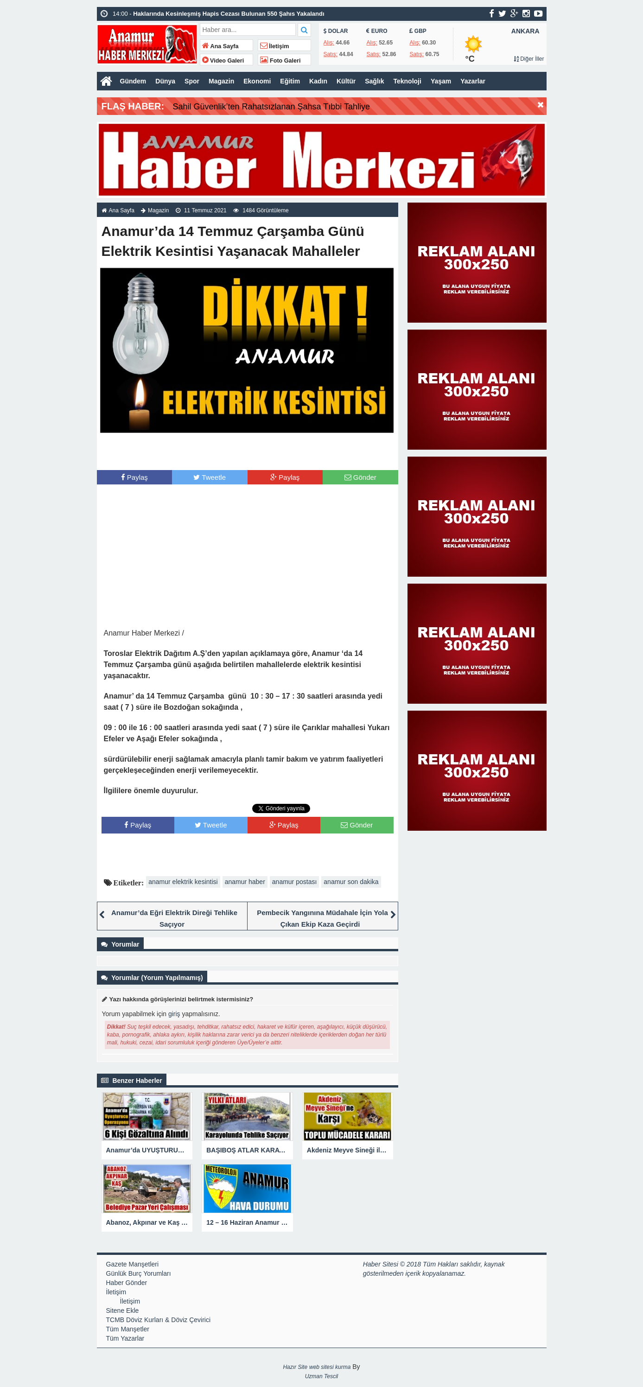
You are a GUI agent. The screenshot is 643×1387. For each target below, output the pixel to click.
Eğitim (290, 81)
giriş (174, 1014)
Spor (192, 81)
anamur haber (245, 881)
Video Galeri (223, 60)
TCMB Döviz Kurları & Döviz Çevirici (158, 1319)
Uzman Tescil (321, 1376)
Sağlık (374, 81)
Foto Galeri (280, 60)
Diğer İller (529, 59)
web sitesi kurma (329, 1367)
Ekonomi (257, 81)
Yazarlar (472, 81)
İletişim (274, 46)
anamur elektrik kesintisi (182, 881)
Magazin (221, 81)
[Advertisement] (247, 451)
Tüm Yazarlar (125, 1338)
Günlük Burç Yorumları (138, 1273)
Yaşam (441, 81)
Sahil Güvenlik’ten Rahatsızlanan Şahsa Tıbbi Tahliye (271, 106)
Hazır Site (295, 1367)
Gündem (133, 81)
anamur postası (294, 881)
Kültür (346, 81)
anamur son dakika (351, 881)
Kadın (318, 81)
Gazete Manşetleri (132, 1264)
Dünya (165, 81)
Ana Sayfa (220, 46)
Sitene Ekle (122, 1310)
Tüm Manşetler (127, 1329)
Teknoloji (407, 81)
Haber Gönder (126, 1282)
